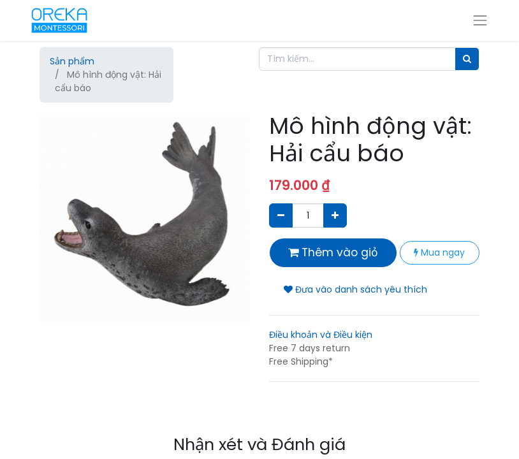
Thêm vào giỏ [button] (333, 252)
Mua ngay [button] (439, 252)
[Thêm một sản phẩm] (335, 215)
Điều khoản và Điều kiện (320, 334)
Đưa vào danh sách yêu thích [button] (355, 289)
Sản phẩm (72, 61)
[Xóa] (281, 215)
